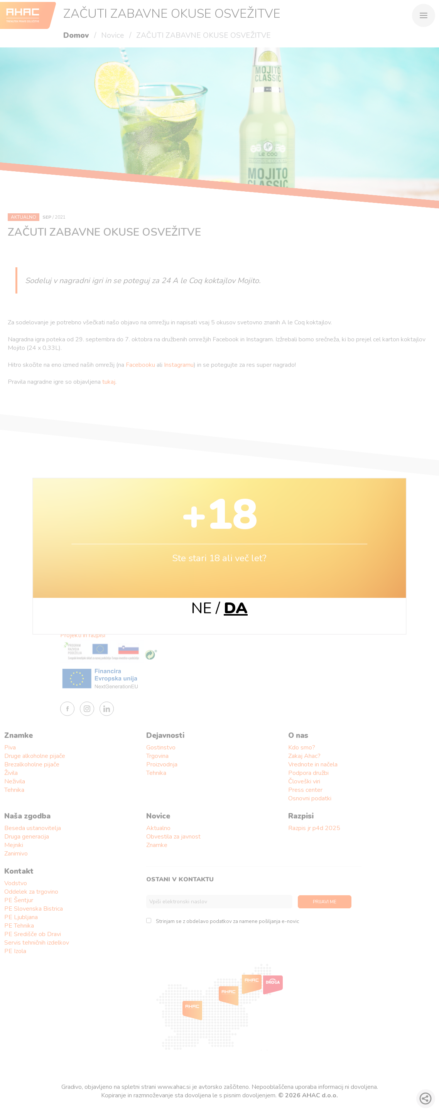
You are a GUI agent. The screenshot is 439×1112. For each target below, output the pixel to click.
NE (201, 608)
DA (236, 608)
